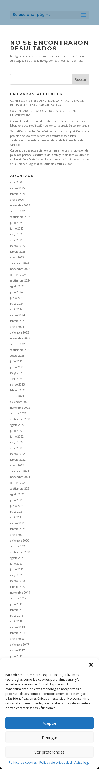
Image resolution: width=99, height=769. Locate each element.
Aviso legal (82, 762)
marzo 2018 (17, 627)
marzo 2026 (17, 188)
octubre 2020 (18, 546)
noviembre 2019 (20, 592)
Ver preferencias (49, 752)
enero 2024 (17, 327)
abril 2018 (16, 621)
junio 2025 (17, 228)
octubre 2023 (18, 344)
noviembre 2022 (20, 407)
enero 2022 (17, 465)
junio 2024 (17, 298)
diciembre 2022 (19, 402)
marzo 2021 (17, 523)
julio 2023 (16, 361)
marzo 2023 (17, 384)
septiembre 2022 (20, 419)
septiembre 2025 (20, 217)
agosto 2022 (17, 425)
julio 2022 (16, 431)
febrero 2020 (18, 587)
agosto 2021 (17, 494)
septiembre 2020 (20, 552)
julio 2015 (16, 656)
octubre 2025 (18, 211)
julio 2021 (16, 500)
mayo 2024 (16, 303)
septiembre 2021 (20, 488)
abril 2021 (16, 517)
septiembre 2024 (20, 280)
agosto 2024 (17, 286)
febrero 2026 (18, 194)
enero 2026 (17, 199)
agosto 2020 (17, 558)
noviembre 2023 (20, 338)
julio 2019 (16, 604)
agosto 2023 (17, 355)
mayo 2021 (16, 511)
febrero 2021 (18, 529)
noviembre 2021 (20, 477)
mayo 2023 (16, 373)
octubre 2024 (18, 275)
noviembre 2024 (20, 269)
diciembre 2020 (19, 540)
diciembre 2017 (19, 644)
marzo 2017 (17, 650)
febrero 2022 (18, 459)
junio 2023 (17, 367)
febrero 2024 (18, 321)
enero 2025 (17, 257)
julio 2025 (16, 223)
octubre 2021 (18, 483)
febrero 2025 (18, 251)
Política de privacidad (55, 762)
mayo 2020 (16, 575)
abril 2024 (16, 309)
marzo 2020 (17, 581)
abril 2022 (16, 448)
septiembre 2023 (20, 350)
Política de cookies (23, 762)
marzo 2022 (17, 454)
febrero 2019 (18, 610)
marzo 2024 (17, 315)
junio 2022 (17, 436)
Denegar (50, 737)
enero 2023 (17, 396)
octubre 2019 (18, 598)
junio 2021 (17, 506)
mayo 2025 (16, 234)
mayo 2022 (16, 442)
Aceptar (50, 723)
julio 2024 (16, 292)
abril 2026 (16, 182)
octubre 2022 (18, 413)
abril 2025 (16, 240)
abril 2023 (16, 379)
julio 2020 (16, 563)
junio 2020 (17, 569)
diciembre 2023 (19, 332)
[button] (91, 664)
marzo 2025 (17, 246)
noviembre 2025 (20, 205)
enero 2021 (17, 535)
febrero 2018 (18, 633)
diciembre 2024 (19, 263)
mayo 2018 (16, 615)
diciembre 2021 (19, 471)
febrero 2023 (18, 390)
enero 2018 (17, 639)
